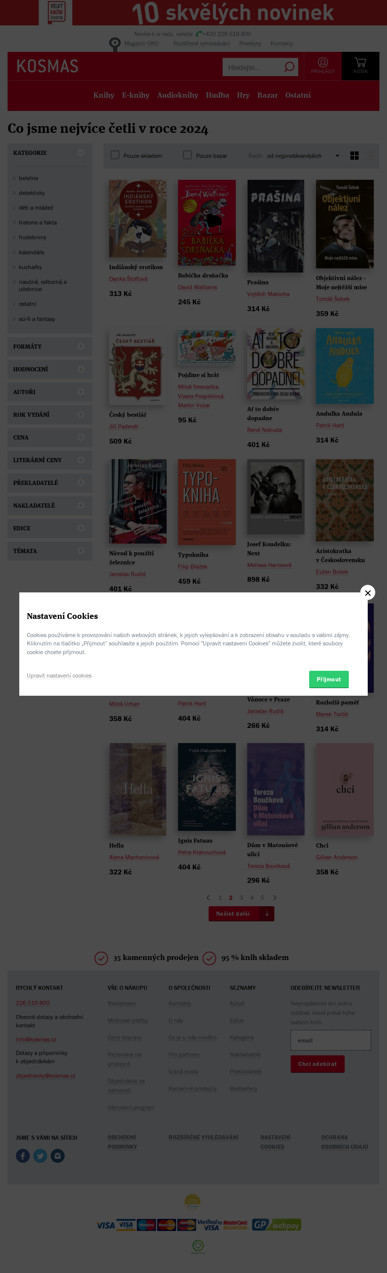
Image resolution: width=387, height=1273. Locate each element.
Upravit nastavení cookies (59, 675)
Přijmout (329, 679)
